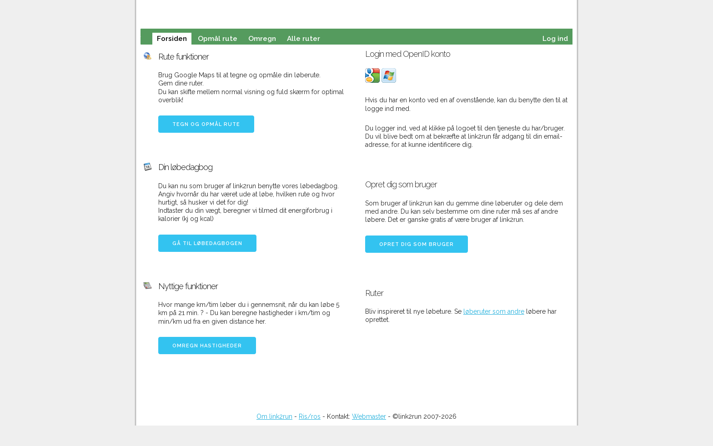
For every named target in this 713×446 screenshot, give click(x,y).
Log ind (555, 39)
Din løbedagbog (185, 167)
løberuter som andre (493, 311)
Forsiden (172, 39)
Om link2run (274, 416)
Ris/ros (310, 416)
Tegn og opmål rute (206, 124)
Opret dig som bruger (416, 244)
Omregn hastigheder (207, 346)
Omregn (262, 39)
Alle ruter (303, 39)
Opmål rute (217, 39)
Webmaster (369, 416)
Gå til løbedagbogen (207, 243)
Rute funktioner (183, 56)
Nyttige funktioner (188, 286)
